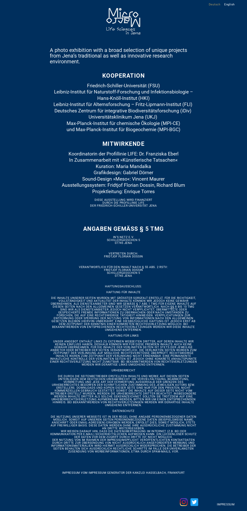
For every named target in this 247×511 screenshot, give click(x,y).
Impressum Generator (107, 472)
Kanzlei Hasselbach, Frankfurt (159, 472)
